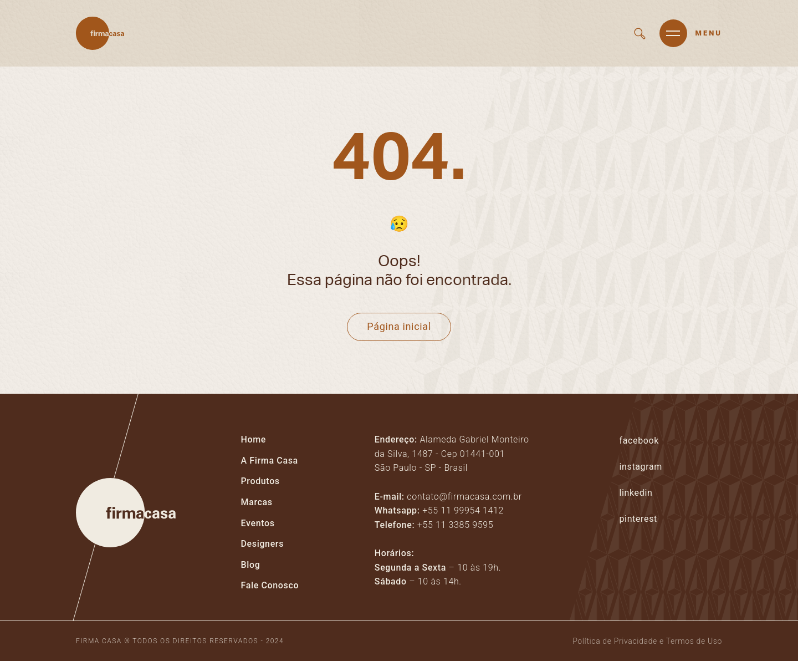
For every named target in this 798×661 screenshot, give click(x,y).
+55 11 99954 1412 (463, 510)
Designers (262, 543)
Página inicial (399, 326)
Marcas (257, 502)
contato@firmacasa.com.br (464, 496)
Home (254, 439)
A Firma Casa (269, 460)
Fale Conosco (270, 585)
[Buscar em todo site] (640, 33)
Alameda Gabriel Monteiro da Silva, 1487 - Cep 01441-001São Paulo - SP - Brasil (452, 453)
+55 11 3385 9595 (455, 525)
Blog (250, 565)
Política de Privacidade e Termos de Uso (647, 641)
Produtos (260, 481)
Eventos (258, 523)
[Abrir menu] (690, 33)
